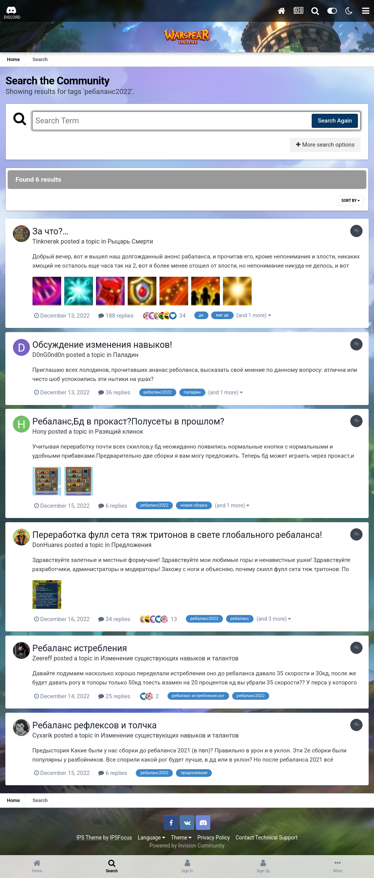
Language (151, 836)
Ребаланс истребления (81, 647)
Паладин (128, 354)
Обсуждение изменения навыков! (104, 345)
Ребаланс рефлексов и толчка (96, 724)
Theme (181, 836)
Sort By (350, 201)
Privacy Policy (213, 836)
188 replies (118, 315)
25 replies (117, 694)
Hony (41, 431)
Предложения (133, 543)
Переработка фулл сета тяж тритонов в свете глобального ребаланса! (179, 534)
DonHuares (49, 543)
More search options (325, 144)
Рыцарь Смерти (132, 241)
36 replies (117, 392)
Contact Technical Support (267, 836)
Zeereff (44, 656)
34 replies (117, 618)
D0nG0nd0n (50, 354)
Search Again (334, 120)
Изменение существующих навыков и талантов (171, 656)
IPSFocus (121, 836)
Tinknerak (47, 241)
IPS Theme (89, 836)
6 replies (115, 505)
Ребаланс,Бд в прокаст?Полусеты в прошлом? (130, 421)
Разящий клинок (121, 431)
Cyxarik (44, 733)
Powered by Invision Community (187, 844)
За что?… (52, 232)
